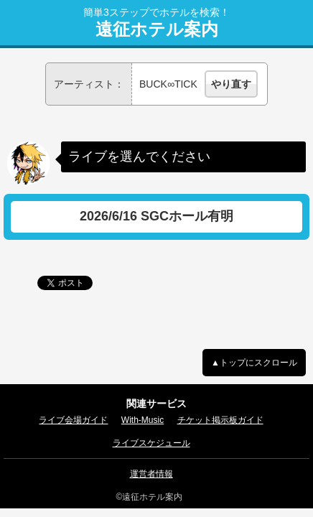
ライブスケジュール (151, 443)
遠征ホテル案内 (156, 29)
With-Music (142, 420)
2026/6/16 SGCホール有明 (156, 216)
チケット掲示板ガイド (220, 420)
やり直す (231, 84)
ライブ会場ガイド (73, 420)
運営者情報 (151, 474)
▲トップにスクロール (254, 363)
